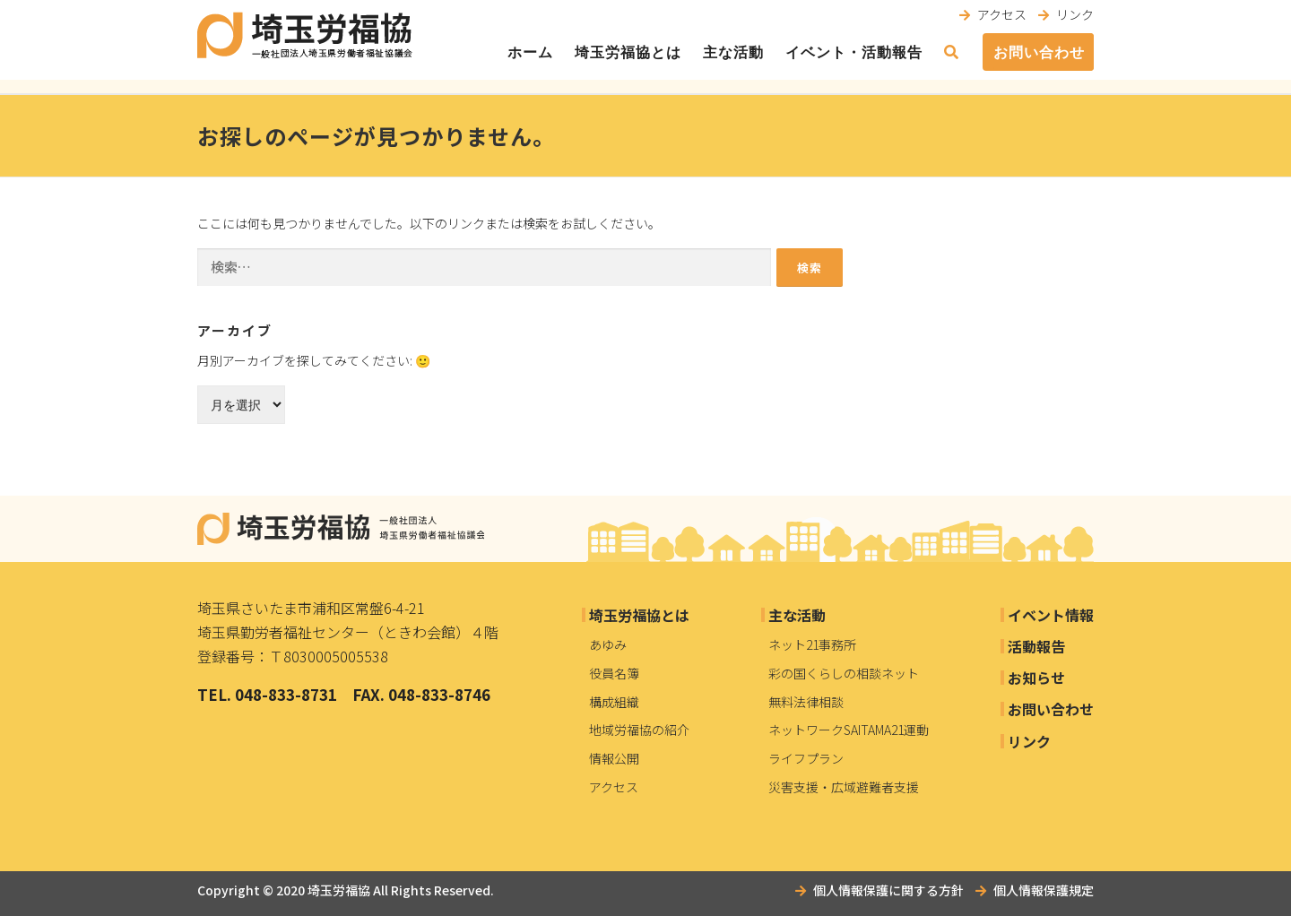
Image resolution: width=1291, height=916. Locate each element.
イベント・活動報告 (854, 52)
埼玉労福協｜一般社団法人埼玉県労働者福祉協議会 (340, 529)
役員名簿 (614, 673)
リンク (1075, 14)
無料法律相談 (806, 702)
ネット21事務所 (812, 644)
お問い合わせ (1039, 52)
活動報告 (1036, 646)
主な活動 (733, 52)
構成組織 (614, 702)
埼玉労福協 (339, 890)
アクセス (1002, 14)
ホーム (530, 52)
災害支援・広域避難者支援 (843, 787)
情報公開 (614, 758)
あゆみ (608, 644)
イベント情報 (1051, 615)
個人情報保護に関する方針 (888, 890)
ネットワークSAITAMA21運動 (848, 730)
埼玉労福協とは (628, 52)
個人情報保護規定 (1043, 890)
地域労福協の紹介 (639, 730)
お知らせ (1036, 677)
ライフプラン (806, 758)
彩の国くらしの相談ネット (843, 673)
